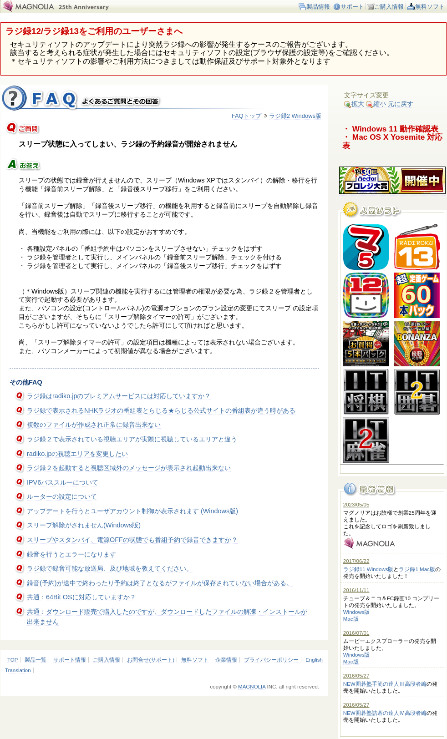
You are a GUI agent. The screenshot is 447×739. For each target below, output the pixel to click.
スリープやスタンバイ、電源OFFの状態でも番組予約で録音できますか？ (132, 539)
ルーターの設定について (62, 496)
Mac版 (351, 619)
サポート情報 (69, 660)
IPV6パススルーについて (62, 482)
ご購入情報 (389, 6)
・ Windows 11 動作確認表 (390, 128)
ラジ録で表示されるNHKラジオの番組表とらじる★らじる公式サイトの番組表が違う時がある (161, 410)
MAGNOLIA (251, 686)
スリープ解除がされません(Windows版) (84, 525)
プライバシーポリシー (271, 660)
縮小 (376, 104)
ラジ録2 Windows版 (295, 115)
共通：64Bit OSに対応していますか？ (81, 597)
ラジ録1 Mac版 (417, 569)
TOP (12, 660)
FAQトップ (246, 115)
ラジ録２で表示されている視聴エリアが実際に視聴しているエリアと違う (132, 439)
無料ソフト (430, 6)
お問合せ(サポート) (150, 660)
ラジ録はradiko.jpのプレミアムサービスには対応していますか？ (119, 396)
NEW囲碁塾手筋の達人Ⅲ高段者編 (385, 684)
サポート (352, 6)
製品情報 (318, 6)
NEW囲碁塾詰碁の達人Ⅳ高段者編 (385, 713)
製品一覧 (35, 660)
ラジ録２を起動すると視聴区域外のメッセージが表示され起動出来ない (129, 467)
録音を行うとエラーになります (71, 554)
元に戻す (400, 103)
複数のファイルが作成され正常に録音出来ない (94, 424)
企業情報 (226, 660)
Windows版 (356, 612)
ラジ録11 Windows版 (368, 569)
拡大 (354, 104)
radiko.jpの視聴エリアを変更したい (77, 453)
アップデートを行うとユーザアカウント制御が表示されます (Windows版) (132, 511)
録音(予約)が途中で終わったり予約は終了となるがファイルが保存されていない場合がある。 (160, 583)
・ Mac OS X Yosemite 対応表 (392, 141)
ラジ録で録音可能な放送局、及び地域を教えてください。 (110, 568)
